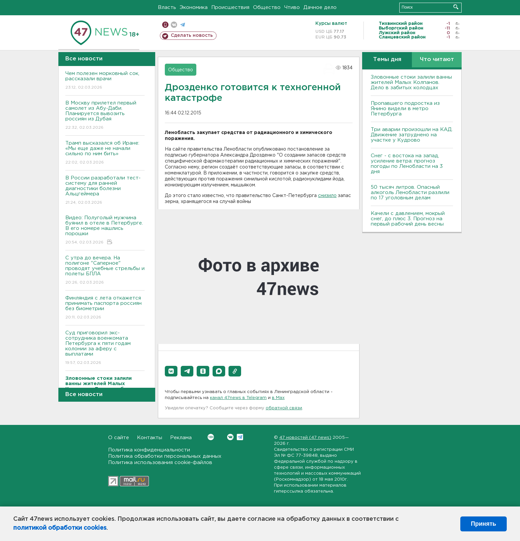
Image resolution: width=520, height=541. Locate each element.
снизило (327, 196)
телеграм (182, 25)
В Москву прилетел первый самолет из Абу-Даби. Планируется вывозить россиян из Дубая (105, 115)
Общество (267, 7)
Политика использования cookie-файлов (160, 462)
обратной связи (284, 408)
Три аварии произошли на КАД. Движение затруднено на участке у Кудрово (412, 134)
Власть (167, 7)
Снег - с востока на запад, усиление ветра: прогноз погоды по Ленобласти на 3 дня (407, 164)
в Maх (278, 398)
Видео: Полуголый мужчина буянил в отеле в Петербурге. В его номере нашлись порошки (105, 230)
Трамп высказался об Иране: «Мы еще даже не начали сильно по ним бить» (105, 153)
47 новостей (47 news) (305, 438)
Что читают (437, 59)
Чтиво (292, 7)
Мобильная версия (165, 25)
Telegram (240, 437)
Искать (455, 6)
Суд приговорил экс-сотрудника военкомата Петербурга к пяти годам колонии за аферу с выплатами (105, 348)
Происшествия (230, 7)
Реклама (181, 438)
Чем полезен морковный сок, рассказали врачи (105, 80)
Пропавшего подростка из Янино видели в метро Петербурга (405, 108)
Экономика (194, 7)
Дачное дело (320, 7)
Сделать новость (192, 35)
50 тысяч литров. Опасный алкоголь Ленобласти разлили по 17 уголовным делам (410, 192)
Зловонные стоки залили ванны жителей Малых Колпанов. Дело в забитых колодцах (411, 82)
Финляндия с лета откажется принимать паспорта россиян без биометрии (105, 308)
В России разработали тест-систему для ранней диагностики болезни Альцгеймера (105, 190)
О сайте (118, 438)
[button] (171, 371)
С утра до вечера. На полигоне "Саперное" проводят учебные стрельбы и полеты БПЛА (105, 270)
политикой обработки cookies (59, 528)
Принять (483, 523)
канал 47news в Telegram (238, 398)
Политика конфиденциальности (149, 450)
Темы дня (387, 59)
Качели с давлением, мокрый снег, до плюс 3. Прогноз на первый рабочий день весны (408, 218)
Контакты (149, 438)
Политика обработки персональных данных (165, 456)
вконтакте (174, 25)
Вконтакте (211, 437)
